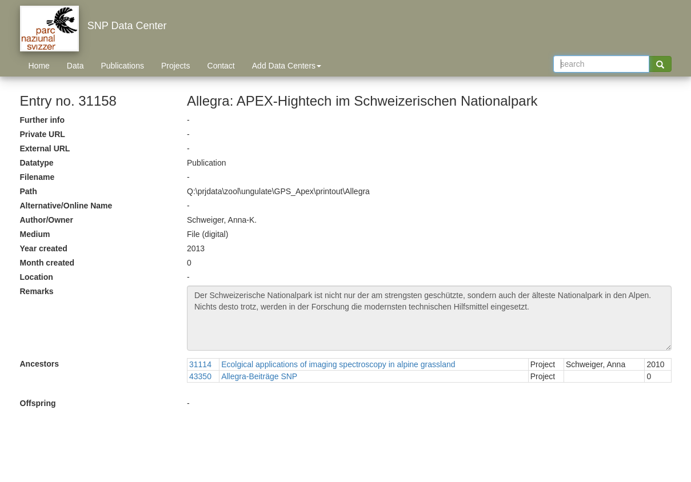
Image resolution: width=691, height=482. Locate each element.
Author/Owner (46, 219)
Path (28, 191)
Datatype (37, 162)
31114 (200, 364)
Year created (43, 248)
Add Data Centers (286, 65)
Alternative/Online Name (66, 205)
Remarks (37, 291)
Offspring (38, 403)
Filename (37, 177)
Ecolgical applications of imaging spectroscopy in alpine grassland (338, 364)
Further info (42, 119)
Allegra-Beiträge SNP (259, 376)
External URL (45, 148)
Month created (47, 262)
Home (39, 65)
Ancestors (39, 363)
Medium (35, 234)
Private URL (42, 134)
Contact (221, 65)
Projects (175, 65)
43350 (200, 376)
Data (75, 65)
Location (36, 277)
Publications (122, 65)
